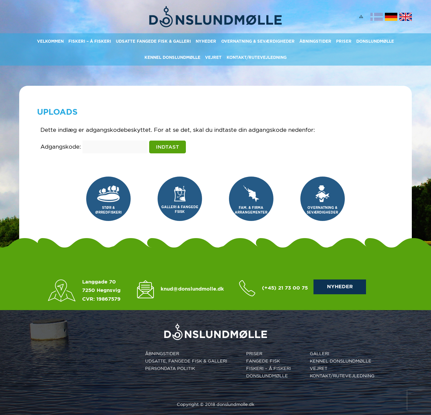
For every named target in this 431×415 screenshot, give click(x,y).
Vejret (213, 57)
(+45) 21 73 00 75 (285, 288)
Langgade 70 (99, 282)
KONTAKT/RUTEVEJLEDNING (257, 57)
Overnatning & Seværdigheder (258, 41)
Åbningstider (315, 41)
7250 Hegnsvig (101, 290)
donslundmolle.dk (235, 404)
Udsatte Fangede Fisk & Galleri (153, 41)
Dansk (376, 17)
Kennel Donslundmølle (172, 57)
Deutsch (391, 17)
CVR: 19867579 (101, 299)
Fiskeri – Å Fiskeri (89, 41)
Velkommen (50, 41)
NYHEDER (340, 287)
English (405, 17)
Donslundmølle (375, 41)
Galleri (319, 353)
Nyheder (206, 41)
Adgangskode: (93, 146)
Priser (344, 41)
